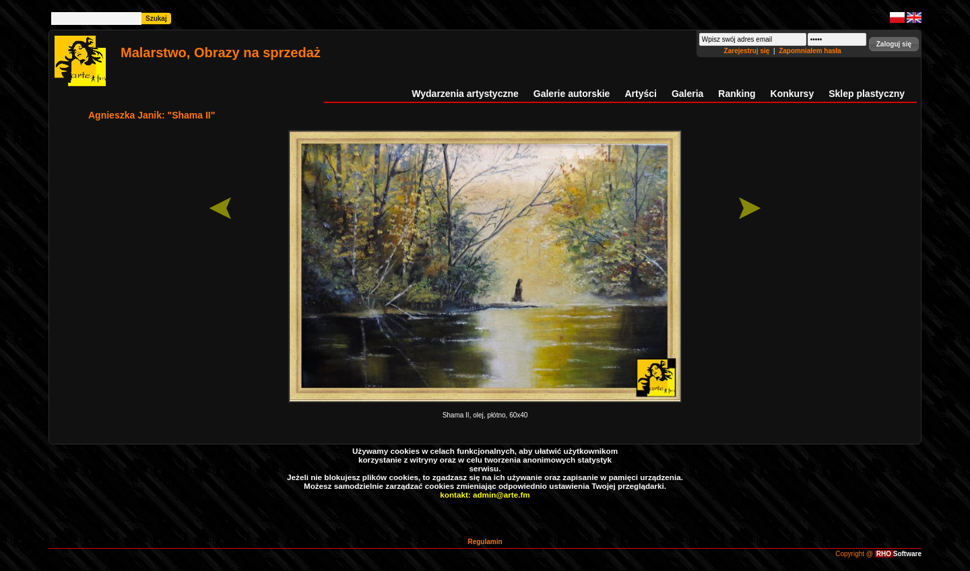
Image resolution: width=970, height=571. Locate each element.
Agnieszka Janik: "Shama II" (151, 115)
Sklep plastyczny (867, 93)
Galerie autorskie (572, 93)
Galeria (687, 93)
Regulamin (484, 541)
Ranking (736, 93)
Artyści (640, 93)
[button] (894, 44)
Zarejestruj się (748, 51)
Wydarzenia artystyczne (465, 93)
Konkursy (792, 93)
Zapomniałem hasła (810, 51)
